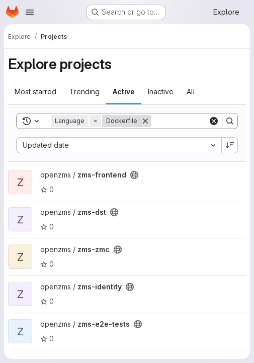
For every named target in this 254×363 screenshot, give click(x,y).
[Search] (230, 121)
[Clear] (214, 121)
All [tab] (191, 91)
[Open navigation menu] (30, 12)
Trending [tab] (84, 91)
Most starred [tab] (35, 91)
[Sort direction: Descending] (230, 145)
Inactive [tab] (161, 91)
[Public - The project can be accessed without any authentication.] (134, 175)
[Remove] (145, 121)
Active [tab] (124, 91)
